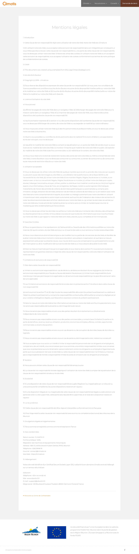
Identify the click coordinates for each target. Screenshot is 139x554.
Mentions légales (26, 550)
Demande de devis (128, 3)
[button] (36, 495)
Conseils (112, 3)
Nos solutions (96, 3)
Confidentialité (16, 550)
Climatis (81, 3)
